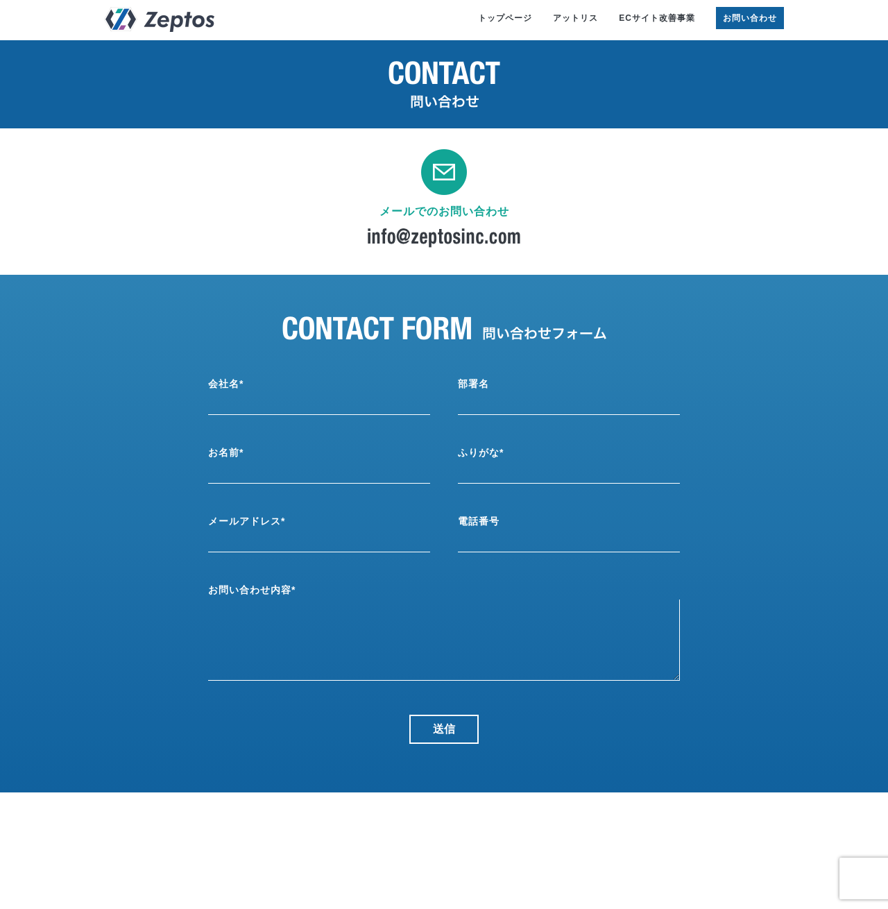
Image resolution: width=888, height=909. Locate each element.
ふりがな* (481, 452)
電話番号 (479, 521)
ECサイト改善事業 (657, 18)
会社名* (226, 383)
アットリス (575, 18)
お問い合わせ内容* (252, 589)
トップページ (505, 18)
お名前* (226, 452)
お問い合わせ (750, 18)
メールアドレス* (246, 521)
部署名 (473, 383)
